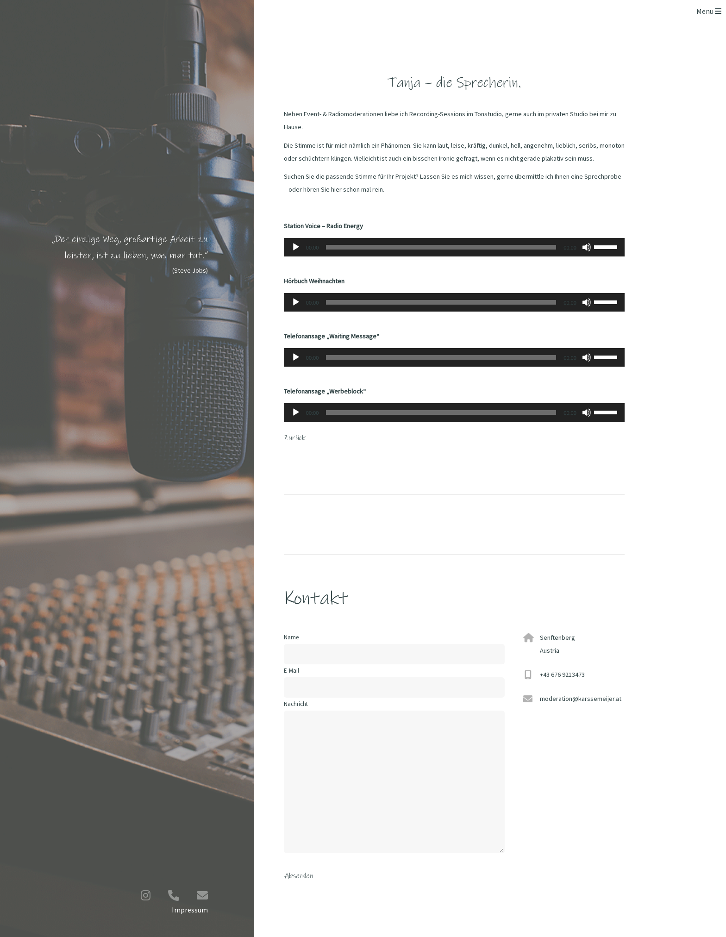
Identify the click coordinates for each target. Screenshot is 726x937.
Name (291, 637)
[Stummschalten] (586, 247)
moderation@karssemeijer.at (580, 698)
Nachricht (394, 776)
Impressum (190, 909)
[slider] (441, 247)
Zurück (295, 438)
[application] (454, 247)
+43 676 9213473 (562, 674)
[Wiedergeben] (295, 247)
